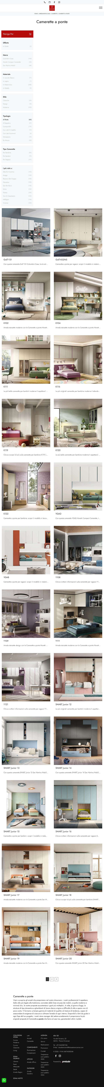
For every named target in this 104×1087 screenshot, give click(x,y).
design (5, 104)
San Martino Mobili (9, 65)
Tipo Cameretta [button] (9, 149)
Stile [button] (4, 97)
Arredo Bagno (17, 1072)
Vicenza (5, 203)
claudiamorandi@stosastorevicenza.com (70, 1047)
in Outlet (5, 46)
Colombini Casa (8, 59)
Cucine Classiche (16, 1046)
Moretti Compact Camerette (12, 62)
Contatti (43, 1051)
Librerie (15, 1061)
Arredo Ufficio (31, 1062)
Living (15, 1050)
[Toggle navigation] (100, 8)
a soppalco (7, 123)
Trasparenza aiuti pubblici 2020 (45, 1056)
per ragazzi (6, 160)
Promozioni (44, 1048)
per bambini (7, 156)
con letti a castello (9, 130)
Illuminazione (31, 1050)
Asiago (5, 175)
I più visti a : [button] (8, 168)
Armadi (29, 1038)
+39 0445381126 (61, 1045)
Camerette (54, 14)
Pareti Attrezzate (16, 1065)
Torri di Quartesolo (9, 196)
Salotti (15, 1069)
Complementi (31, 1053)
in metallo (6, 88)
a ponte (5, 120)
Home (36, 14)
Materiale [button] (6, 74)
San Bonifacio (7, 186)
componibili (7, 127)
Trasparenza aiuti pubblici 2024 (45, 1072)
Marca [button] (5, 55)
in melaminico (7, 85)
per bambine (7, 153)
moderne (6, 107)
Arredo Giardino (30, 1072)
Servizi (43, 1041)
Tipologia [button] (6, 116)
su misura (6, 140)
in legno (6, 81)
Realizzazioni (45, 1045)
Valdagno (6, 199)
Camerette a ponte (64, 14)
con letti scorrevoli (9, 133)
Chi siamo (44, 1038)
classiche (6, 100)
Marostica (6, 182)
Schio (5, 189)
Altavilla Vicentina (8, 172)
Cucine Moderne (16, 1041)
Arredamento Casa (44, 14)
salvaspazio (6, 137)
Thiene (5, 193)
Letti (28, 1036)
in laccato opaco (8, 78)
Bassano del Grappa (9, 179)
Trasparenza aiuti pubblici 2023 (45, 1064)
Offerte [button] (6, 42)
